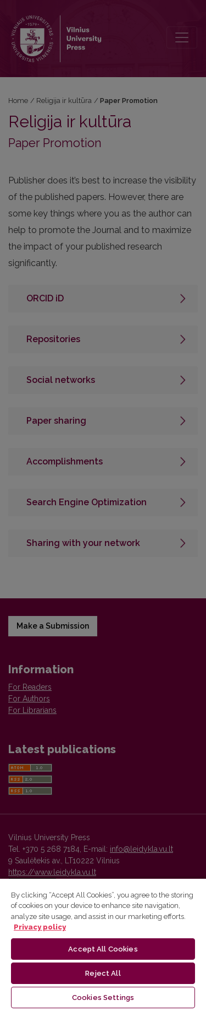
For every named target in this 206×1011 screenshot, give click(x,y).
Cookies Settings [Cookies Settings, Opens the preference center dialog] (103, 997)
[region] (103, 944)
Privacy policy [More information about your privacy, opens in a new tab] (40, 927)
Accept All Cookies (102, 949)
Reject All (102, 973)
